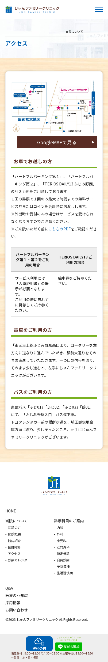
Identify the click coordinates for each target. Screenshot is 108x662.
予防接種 (63, 566)
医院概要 (14, 534)
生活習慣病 (65, 572)
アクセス (14, 553)
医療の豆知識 (16, 595)
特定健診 (63, 553)
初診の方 (14, 527)
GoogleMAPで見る (57, 142)
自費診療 (63, 560)
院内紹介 (14, 540)
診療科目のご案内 (69, 520)
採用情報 (12, 602)
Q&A (9, 588)
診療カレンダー (19, 560)
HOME (10, 510)
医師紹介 (14, 547)
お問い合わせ (16, 609)
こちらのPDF (59, 228)
